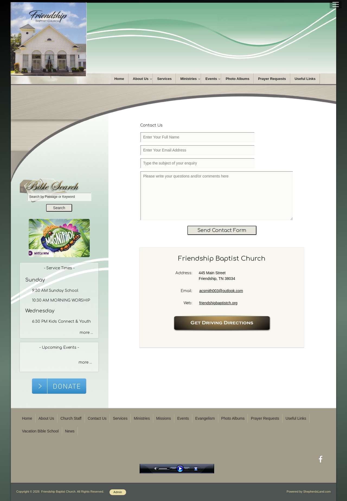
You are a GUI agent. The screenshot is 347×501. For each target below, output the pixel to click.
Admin (118, 492)
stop (200, 468)
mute (156, 468)
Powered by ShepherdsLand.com (309, 491)
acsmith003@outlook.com (221, 291)
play (181, 468)
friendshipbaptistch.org (218, 303)
